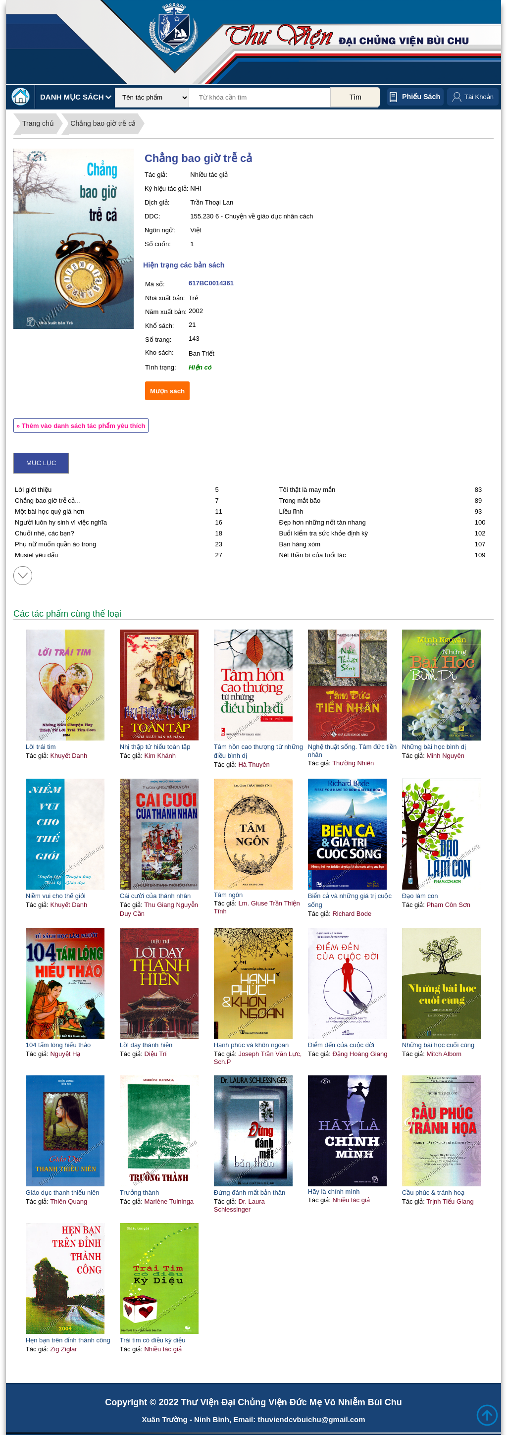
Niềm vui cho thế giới (56, 896)
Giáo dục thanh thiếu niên (63, 1192)
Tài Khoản (479, 97)
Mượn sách (167, 391)
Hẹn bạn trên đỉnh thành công (68, 1340)
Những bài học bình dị (434, 746)
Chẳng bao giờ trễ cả (103, 123)
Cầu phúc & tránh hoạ (433, 1192)
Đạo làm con (420, 896)
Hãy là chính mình (334, 1191)
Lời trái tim (41, 746)
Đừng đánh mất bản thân (249, 1192)
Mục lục (41, 463)
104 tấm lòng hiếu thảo (58, 1045)
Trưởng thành (139, 1192)
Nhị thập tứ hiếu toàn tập (155, 746)
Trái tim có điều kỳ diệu (153, 1340)
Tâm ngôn (228, 895)
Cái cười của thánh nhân (155, 896)
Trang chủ (38, 123)
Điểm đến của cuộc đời (341, 1045)
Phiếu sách (421, 97)
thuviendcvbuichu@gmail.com (311, 1419)
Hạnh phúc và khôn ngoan (251, 1045)
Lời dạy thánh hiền (146, 1045)
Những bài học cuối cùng (438, 1045)
